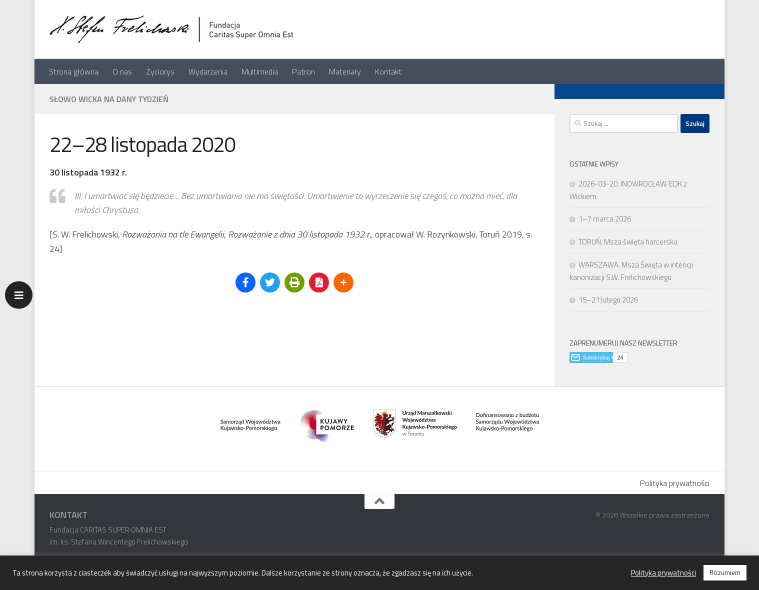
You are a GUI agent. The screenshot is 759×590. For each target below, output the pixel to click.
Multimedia (260, 72)
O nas (122, 72)
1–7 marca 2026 (604, 218)
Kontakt (388, 72)
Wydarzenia (208, 72)
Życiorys (160, 72)
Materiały (345, 72)
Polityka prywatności (675, 483)
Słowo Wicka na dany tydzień (109, 99)
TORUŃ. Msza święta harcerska (628, 242)
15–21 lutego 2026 (608, 300)
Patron (303, 72)
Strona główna (73, 72)
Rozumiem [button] (725, 573)
